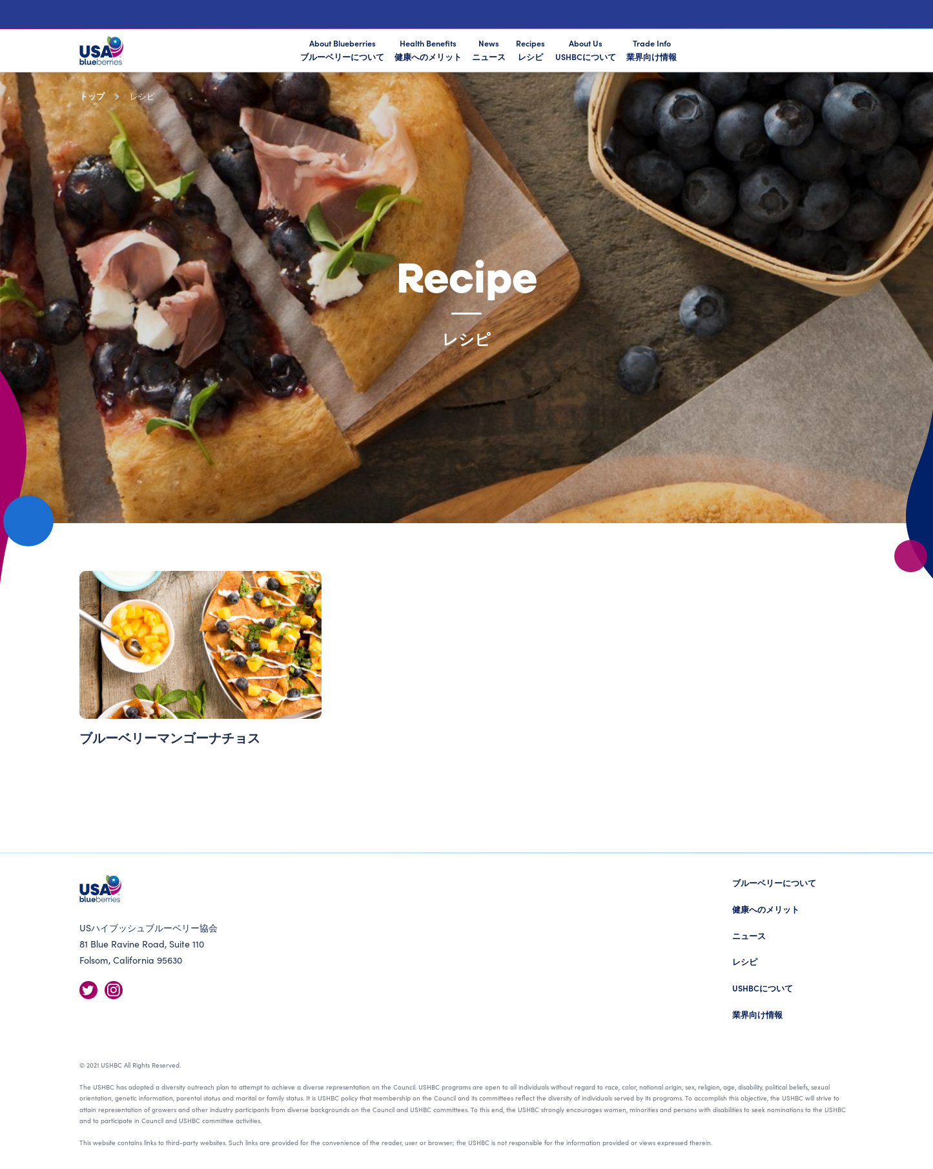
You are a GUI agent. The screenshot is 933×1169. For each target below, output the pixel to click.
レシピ (744, 961)
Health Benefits (428, 49)
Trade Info (651, 49)
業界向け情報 (757, 1014)
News (489, 49)
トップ (92, 95)
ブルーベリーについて (774, 882)
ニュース (749, 935)
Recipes (530, 49)
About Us (585, 49)
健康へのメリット (765, 909)
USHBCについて (762, 987)
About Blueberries (342, 50)
